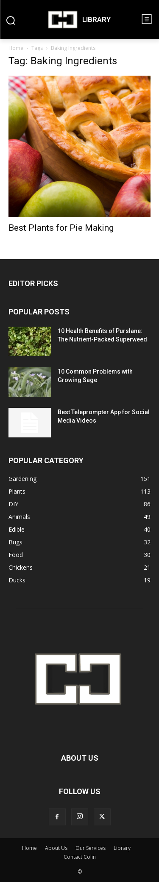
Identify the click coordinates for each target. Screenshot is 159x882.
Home (15, 48)
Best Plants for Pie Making (61, 228)
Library (122, 848)
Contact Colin (80, 856)
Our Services (90, 848)
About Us (56, 848)
